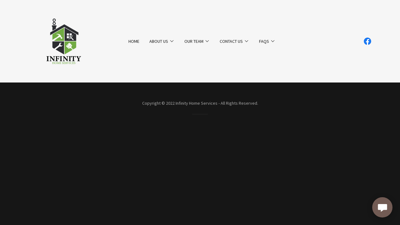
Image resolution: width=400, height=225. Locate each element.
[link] (63, 41)
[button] (161, 41)
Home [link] (133, 41)
